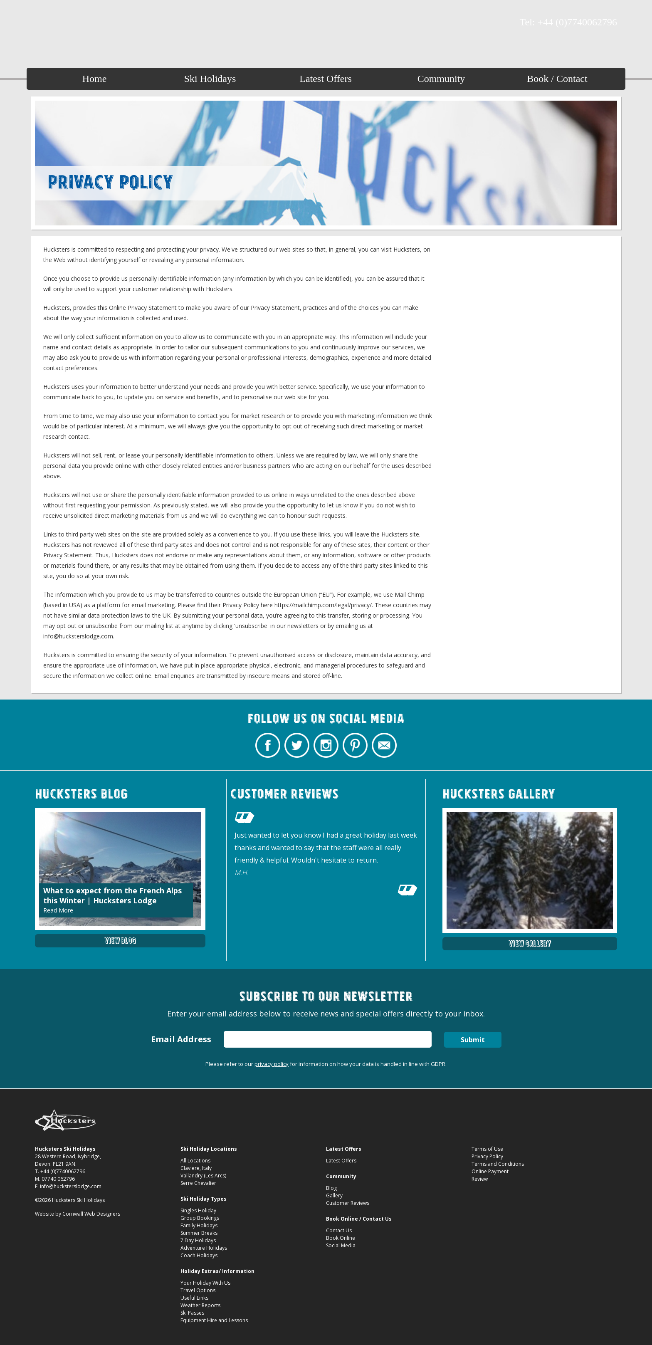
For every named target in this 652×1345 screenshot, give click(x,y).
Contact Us (339, 1230)
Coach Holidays (198, 1255)
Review (480, 1178)
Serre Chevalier (198, 1183)
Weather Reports (200, 1305)
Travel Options (197, 1290)
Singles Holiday (198, 1210)
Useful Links (194, 1297)
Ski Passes (192, 1312)
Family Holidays (198, 1225)
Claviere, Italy (196, 1168)
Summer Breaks (198, 1232)
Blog (331, 1188)
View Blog (120, 940)
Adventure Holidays (203, 1247)
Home (94, 78)
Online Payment (490, 1171)
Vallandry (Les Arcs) (203, 1175)
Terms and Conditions (498, 1163)
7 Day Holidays (198, 1240)
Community (441, 78)
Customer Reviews (347, 1203)
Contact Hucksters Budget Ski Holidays (99, 23)
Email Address (181, 1039)
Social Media (341, 1245)
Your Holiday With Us (205, 1282)
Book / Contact (557, 78)
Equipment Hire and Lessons (214, 1320)
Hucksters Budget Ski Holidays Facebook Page (41, 23)
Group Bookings (199, 1217)
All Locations (195, 1160)
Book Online (340, 1237)
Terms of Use (487, 1148)
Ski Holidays (210, 78)
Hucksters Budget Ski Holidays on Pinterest (85, 23)
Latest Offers (325, 78)
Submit (473, 1039)
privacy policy (271, 1064)
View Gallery (530, 943)
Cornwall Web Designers (91, 1213)
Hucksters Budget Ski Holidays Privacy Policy (326, 26)
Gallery (334, 1195)
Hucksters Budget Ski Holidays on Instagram (70, 23)
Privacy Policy (487, 1156)
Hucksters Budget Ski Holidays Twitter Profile (55, 23)
